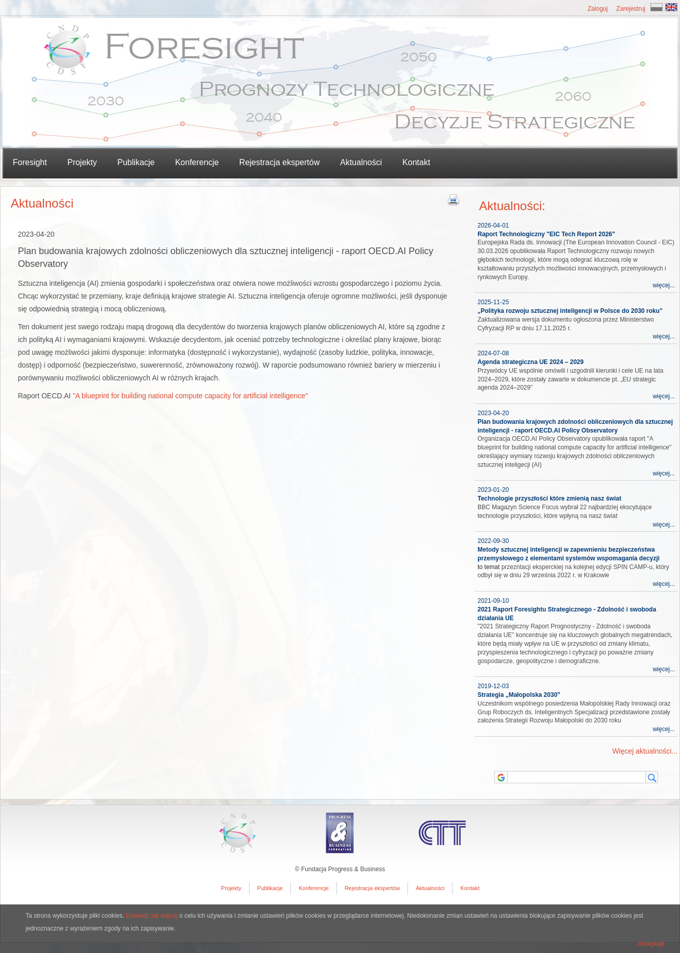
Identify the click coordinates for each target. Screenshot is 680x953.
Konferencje (196, 162)
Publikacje (270, 888)
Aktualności (361, 162)
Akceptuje (651, 943)
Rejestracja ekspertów (279, 162)
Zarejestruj (630, 8)
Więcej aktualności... (644, 751)
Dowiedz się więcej (151, 915)
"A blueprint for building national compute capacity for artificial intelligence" (190, 396)
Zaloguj (597, 8)
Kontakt (416, 162)
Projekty (231, 888)
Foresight (30, 162)
